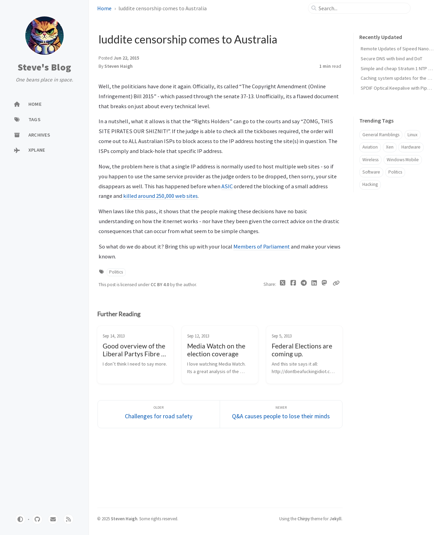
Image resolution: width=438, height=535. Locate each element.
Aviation (370, 147)
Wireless (370, 160)
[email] (53, 519)
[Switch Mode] (20, 519)
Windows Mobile (403, 160)
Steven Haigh (118, 66)
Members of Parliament (261, 246)
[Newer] (281, 414)
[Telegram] (304, 284)
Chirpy (303, 518)
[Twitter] (283, 284)
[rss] (68, 519)
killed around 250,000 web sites (160, 195)
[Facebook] (293, 284)
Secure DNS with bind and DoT (391, 58)
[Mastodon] (324, 283)
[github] (37, 519)
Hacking (370, 184)
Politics (116, 272)
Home (104, 8)
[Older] (159, 414)
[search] (362, 8)
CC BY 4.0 (160, 285)
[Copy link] (336, 283)
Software (371, 172)
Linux (412, 135)
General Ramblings (380, 135)
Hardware (411, 147)
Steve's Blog (44, 67)
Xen (390, 147)
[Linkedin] (314, 284)
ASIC (227, 186)
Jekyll (336, 518)
